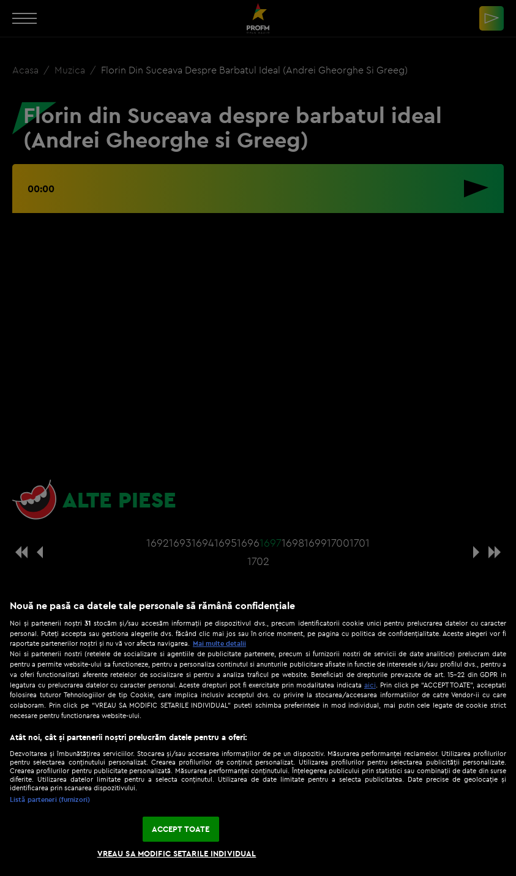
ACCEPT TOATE (181, 829)
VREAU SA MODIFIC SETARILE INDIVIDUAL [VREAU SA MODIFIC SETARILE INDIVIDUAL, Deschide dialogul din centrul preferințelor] (176, 853)
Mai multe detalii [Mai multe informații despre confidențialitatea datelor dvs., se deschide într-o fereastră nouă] (219, 643)
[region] (258, 731)
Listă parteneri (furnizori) (50, 799)
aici (370, 684)
